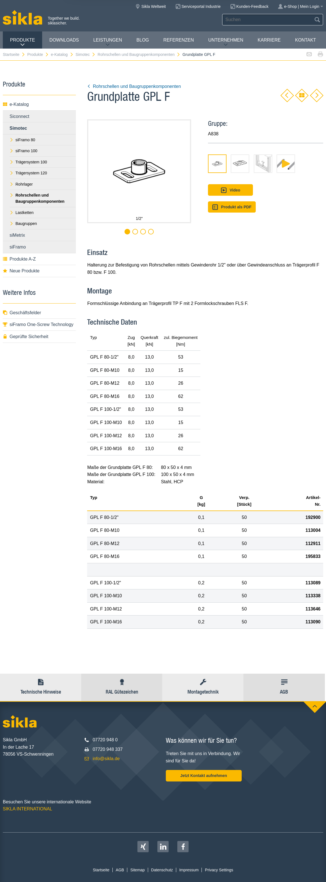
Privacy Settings (219, 870)
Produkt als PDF (232, 207)
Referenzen (178, 40)
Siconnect (19, 116)
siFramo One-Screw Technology (38, 324)
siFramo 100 (23, 151)
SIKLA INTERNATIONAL (27, 808)
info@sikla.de (106, 758)
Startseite (14, 54)
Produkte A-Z (19, 259)
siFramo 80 (22, 140)
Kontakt (305, 40)
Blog (143, 40)
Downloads (64, 40)
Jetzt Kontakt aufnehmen (203, 775)
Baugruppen (23, 223)
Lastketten (22, 212)
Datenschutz (162, 870)
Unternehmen (225, 42)
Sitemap (137, 870)
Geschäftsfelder (22, 312)
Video (230, 190)
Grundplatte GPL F (198, 54)
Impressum (189, 870)
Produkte (22, 42)
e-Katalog (62, 54)
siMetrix (17, 235)
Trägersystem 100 (28, 162)
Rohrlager (21, 184)
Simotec (86, 54)
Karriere (269, 40)
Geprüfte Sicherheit (25, 336)
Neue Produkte (21, 270)
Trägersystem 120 (28, 173)
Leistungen (107, 42)
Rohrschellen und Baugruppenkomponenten (139, 54)
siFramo (18, 247)
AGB (120, 870)
